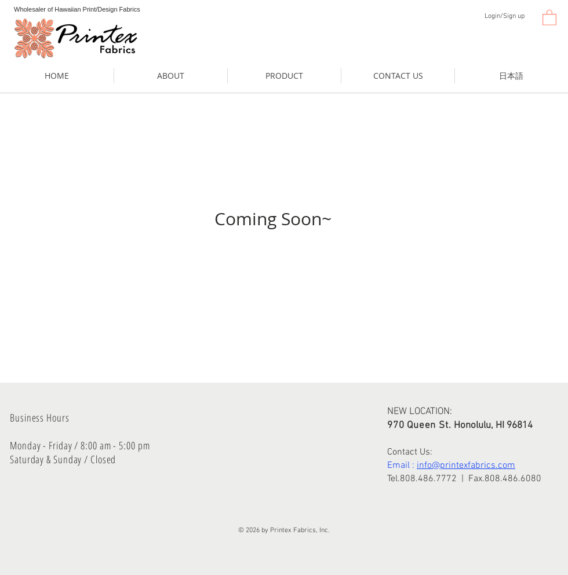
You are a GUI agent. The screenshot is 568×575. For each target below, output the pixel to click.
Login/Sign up (505, 16)
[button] (549, 17)
